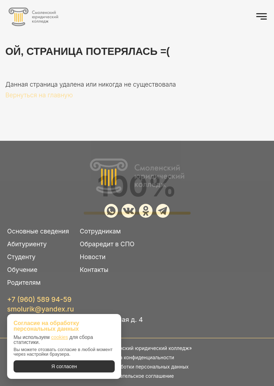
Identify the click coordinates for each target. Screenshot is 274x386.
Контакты (94, 269)
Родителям (24, 282)
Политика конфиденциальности (137, 357)
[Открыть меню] (261, 16)
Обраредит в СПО (107, 244)
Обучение (22, 269)
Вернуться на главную (39, 95)
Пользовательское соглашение (137, 376)
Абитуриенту (27, 244)
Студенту (21, 257)
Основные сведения (38, 231)
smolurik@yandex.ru (40, 309)
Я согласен (64, 366)
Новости (93, 257)
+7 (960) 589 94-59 (39, 299)
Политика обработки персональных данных (137, 367)
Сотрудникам (100, 231)
